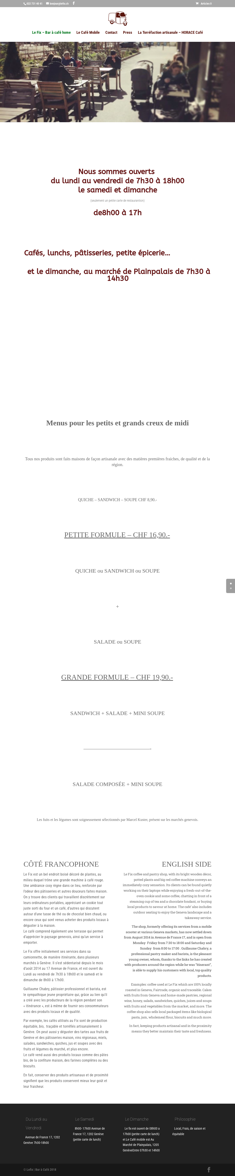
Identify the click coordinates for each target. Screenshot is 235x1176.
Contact (111, 33)
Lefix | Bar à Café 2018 (41, 1169)
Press (127, 33)
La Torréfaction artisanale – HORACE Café (170, 33)
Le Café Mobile (88, 33)
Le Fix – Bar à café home (51, 33)
